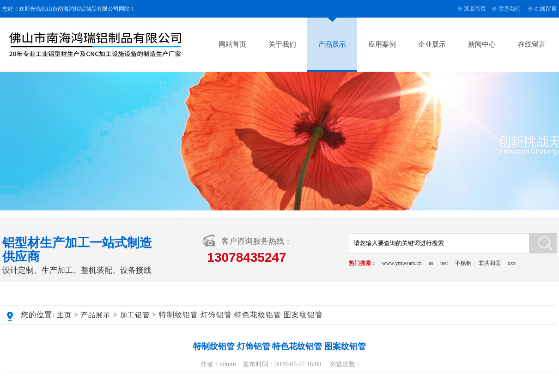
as (431, 263)
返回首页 (475, 9)
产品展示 (332, 44)
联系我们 (509, 9)
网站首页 (232, 44)
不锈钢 (463, 263)
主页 (64, 315)
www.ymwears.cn (402, 263)
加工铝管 (135, 315)
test (444, 263)
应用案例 (382, 44)
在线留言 (546, 9)
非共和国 (490, 263)
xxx (512, 263)
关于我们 (282, 44)
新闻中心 (482, 44)
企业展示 (432, 44)
